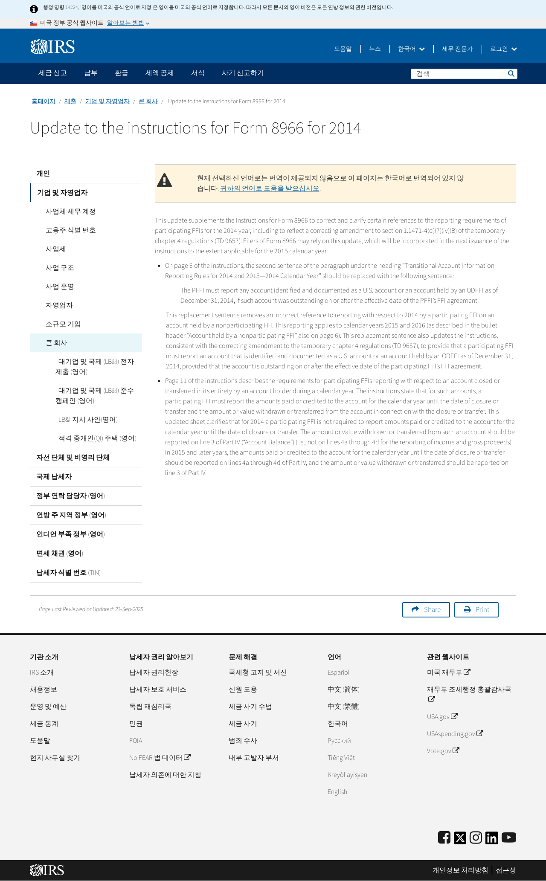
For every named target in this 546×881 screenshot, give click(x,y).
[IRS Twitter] (460, 840)
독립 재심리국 (150, 706)
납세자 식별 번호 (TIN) (68, 572)
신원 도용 (243, 689)
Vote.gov (443, 751)
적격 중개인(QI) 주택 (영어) (94, 438)
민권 (136, 723)
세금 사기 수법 (250, 706)
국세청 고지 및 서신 (258, 672)
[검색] (464, 74)
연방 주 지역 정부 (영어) (71, 515)
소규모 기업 (60, 324)
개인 (43, 173)
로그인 (503, 49)
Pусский (339, 740)
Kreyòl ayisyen (347, 775)
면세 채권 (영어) (59, 553)
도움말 (343, 49)
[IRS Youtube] (509, 838)
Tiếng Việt (341, 757)
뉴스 (375, 49)
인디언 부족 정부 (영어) (70, 534)
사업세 (53, 249)
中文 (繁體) (344, 706)
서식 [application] (198, 73)
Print (482, 610)
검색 (510, 73)
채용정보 (43, 689)
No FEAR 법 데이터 (159, 757)
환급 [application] (121, 73)
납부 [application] (91, 73)
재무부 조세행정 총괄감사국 (469, 694)
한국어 (411, 49)
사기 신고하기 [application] (243, 73)
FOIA (135, 740)
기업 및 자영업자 (107, 101)
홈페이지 (43, 101)
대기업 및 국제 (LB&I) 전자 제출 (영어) (97, 367)
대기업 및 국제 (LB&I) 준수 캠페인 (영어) (97, 396)
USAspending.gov (455, 734)
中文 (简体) (344, 689)
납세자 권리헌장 (153, 672)
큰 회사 (148, 101)
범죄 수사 (243, 740)
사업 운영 (57, 286)
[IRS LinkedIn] (491, 840)
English (337, 792)
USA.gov (442, 717)
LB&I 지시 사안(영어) (85, 419)
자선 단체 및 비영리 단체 (73, 457)
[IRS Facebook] (444, 838)
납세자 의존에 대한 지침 (165, 775)
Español (339, 672)
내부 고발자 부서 (254, 757)
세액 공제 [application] (159, 73)
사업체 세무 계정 (68, 211)
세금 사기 (243, 723)
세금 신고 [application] (52, 73)
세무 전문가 (457, 49)
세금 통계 (44, 723)
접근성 (506, 870)
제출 (70, 101)
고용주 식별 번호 (68, 230)
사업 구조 (57, 267)
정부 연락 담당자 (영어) (70, 496)
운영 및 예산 (48, 706)
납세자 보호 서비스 (157, 689)
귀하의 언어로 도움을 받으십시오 (269, 188)
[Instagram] (476, 838)
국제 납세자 (54, 476)
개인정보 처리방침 (460, 870)
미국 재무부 (448, 672)
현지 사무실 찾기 (55, 757)
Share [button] (432, 610)
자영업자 (56, 305)
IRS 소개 (42, 672)
